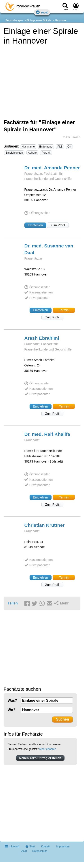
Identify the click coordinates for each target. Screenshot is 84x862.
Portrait (46, 152)
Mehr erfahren (47, 749)
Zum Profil (58, 225)
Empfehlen (35, 225)
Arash (41, 338)
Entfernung (45, 146)
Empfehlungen (14, 152)
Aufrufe (32, 152)
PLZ (59, 146)
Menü (42, 12)
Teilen (13, 603)
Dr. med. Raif (47, 434)
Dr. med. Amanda (52, 167)
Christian (44, 525)
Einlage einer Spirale (38, 20)
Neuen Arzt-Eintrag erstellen (40, 758)
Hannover (61, 20)
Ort (69, 146)
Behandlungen (14, 20)
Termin (64, 310)
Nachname (28, 146)
